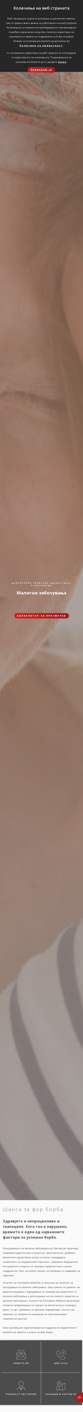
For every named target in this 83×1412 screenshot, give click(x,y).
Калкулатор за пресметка (41, 615)
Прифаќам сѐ (41, 69)
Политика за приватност (41, 45)
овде (62, 61)
